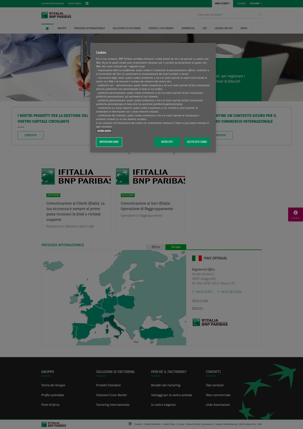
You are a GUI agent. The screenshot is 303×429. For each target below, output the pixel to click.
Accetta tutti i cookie (197, 142)
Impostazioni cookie (109, 142)
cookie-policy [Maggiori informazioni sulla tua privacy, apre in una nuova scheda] (104, 130)
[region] (153, 97)
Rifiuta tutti (167, 142)
